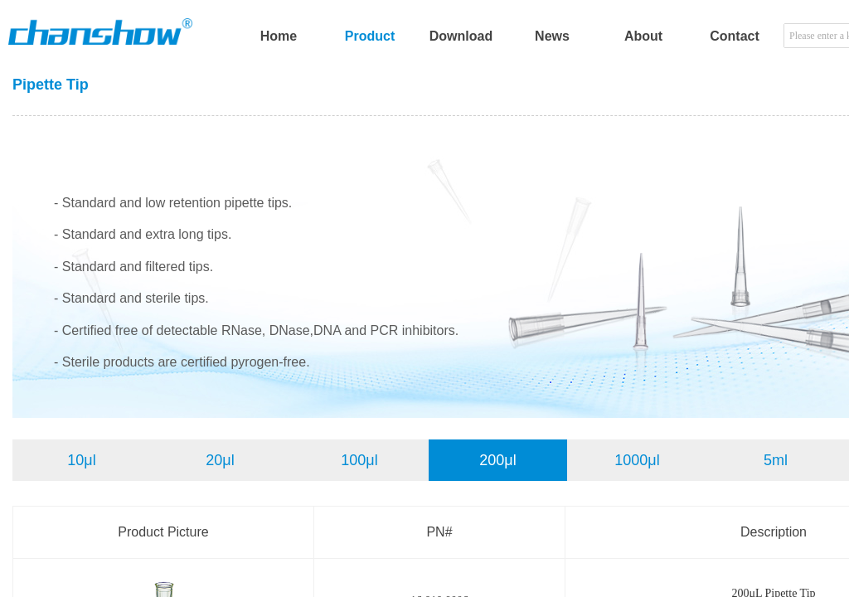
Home (278, 36)
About (643, 36)
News (552, 36)
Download (460, 36)
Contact (734, 36)
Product (370, 36)
